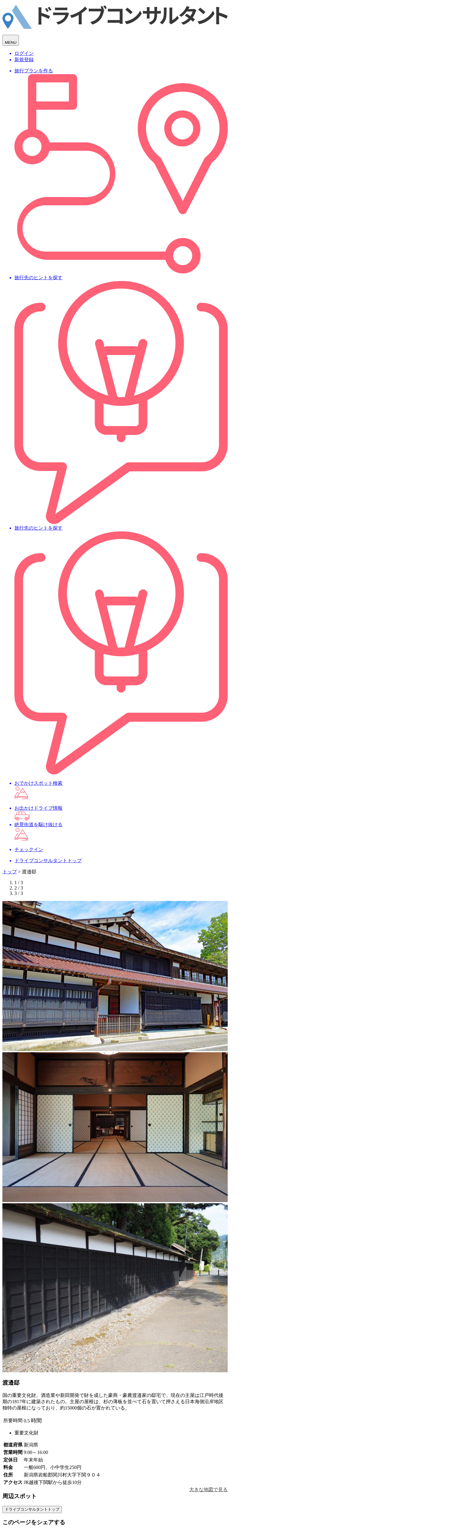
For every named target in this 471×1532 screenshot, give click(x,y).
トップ (9, 871)
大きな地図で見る (208, 1489)
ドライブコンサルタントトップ (32, 1509)
